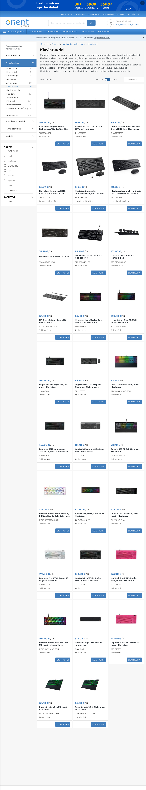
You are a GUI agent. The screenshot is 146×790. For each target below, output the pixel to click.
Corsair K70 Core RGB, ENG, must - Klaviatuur (124, 514)
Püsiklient (80, 14)
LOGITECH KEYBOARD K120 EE (54, 257)
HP (9, 170)
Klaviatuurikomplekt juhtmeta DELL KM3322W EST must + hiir (126, 192)
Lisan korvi (63, 144)
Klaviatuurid (19, 87)
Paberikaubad (52, 31)
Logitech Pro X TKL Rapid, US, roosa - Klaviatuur (125, 643)
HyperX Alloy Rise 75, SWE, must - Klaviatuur (124, 321)
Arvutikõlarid (19, 97)
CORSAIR (13, 151)
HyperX (11, 180)
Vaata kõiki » (19, 116)
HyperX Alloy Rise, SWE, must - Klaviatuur (90, 514)
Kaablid (21, 135)
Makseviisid (108, 14)
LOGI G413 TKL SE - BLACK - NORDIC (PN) (88, 256)
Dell (10, 156)
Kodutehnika (104, 31)
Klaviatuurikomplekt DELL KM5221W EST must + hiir (52, 192)
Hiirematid (19, 72)
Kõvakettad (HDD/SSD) (19, 110)
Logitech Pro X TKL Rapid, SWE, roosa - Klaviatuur (123, 579)
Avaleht (45, 44)
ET (139, 14)
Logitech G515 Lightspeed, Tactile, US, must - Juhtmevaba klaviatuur (54, 450)
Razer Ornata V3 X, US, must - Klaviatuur (53, 708)
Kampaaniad (67, 14)
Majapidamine (70, 31)
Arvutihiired (19, 83)
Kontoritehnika (21, 55)
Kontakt (120, 14)
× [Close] (142, 3)
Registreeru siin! (102, 37)
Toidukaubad (87, 31)
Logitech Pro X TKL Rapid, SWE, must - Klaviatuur (88, 579)
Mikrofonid (19, 79)
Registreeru (134, 24)
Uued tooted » (19, 68)
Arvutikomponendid (21, 120)
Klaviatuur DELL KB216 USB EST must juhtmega (88, 127)
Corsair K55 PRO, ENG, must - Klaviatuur (125, 450)
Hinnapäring (94, 14)
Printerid (19, 101)
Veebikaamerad (19, 105)
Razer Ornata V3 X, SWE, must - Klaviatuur (90, 708)
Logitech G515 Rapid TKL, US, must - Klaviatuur (53, 385)
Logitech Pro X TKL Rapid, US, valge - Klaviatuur (53, 579)
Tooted (56, 44)
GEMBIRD (13, 165)
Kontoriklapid (19, 76)
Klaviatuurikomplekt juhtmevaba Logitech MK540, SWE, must (89, 192)
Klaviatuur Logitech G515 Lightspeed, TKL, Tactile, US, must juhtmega (52, 127)
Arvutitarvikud (21, 62)
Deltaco (12, 161)
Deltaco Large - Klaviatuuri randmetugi (88, 643)
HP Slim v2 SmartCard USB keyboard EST (52, 321)
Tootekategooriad (13, 31)
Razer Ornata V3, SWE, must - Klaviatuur (125, 385)
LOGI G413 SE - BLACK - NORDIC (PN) (122, 256)
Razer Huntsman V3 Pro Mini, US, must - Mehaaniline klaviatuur (53, 643)
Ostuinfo (131, 14)
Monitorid (19, 94)
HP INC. (12, 175)
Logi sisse (121, 24)
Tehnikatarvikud (21, 128)
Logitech (12, 190)
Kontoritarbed (35, 31)
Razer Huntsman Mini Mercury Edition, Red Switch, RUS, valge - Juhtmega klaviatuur (54, 514)
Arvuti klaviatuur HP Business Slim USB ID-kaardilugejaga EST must (125, 127)
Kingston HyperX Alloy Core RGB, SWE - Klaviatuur (89, 321)
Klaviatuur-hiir (19, 90)
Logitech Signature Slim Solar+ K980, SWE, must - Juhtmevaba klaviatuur (90, 450)
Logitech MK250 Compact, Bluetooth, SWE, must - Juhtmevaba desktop (88, 385)
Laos (10, 201)
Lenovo (11, 185)
